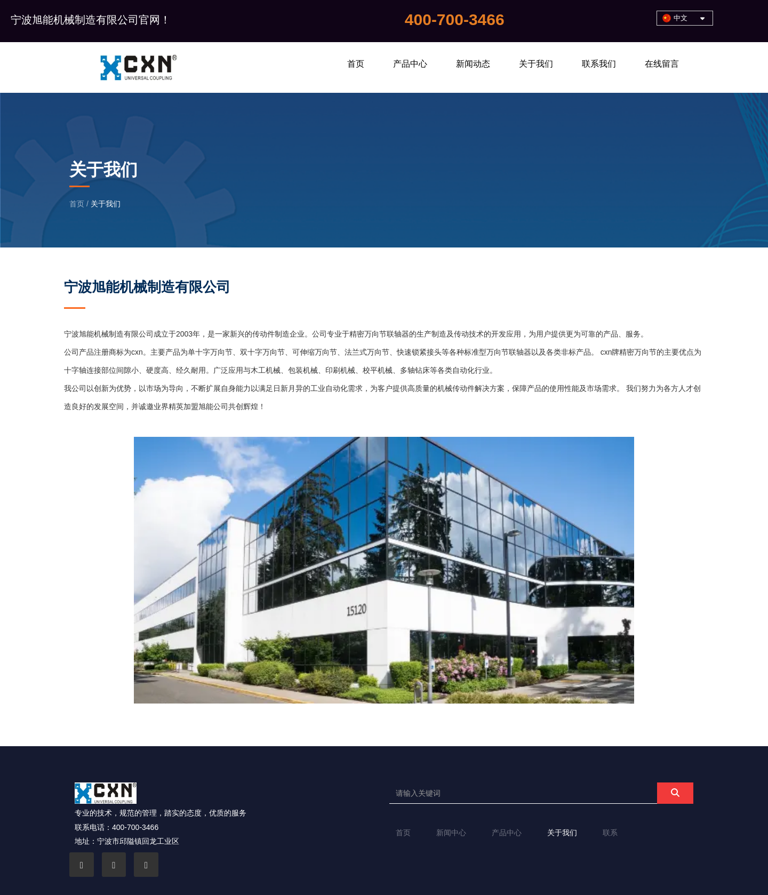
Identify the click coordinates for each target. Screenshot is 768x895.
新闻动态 (473, 63)
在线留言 (662, 63)
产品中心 (410, 63)
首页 (355, 63)
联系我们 (599, 63)
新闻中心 (451, 832)
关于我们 (536, 63)
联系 (610, 832)
